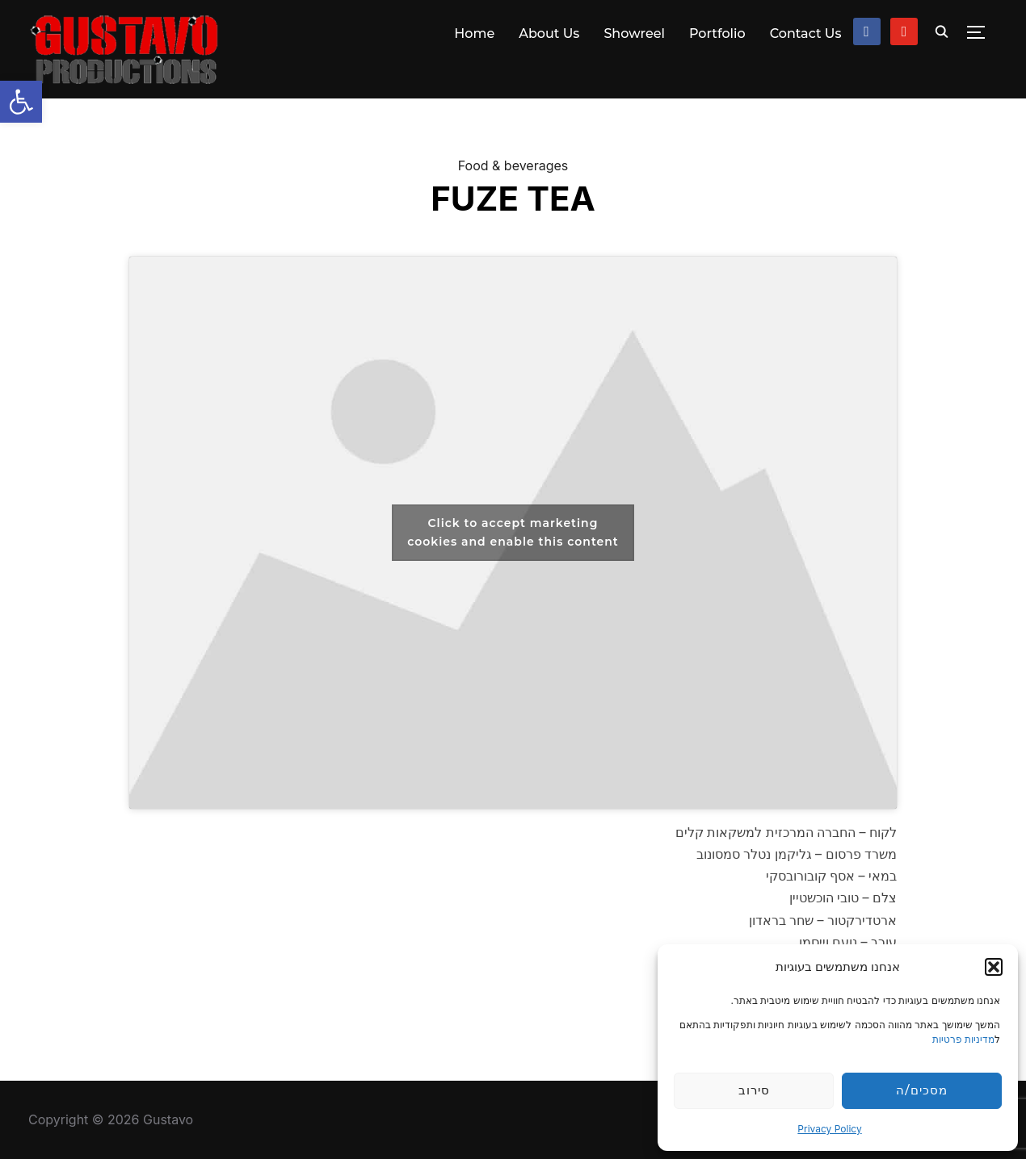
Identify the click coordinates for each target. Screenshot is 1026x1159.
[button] (21, 102)
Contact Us (806, 33)
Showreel (634, 33)
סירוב (754, 1090)
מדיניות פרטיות (963, 1039)
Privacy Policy (829, 1129)
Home (474, 33)
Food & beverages (513, 165)
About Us (549, 33)
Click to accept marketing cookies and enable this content (513, 532)
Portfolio (717, 33)
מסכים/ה (921, 1090)
